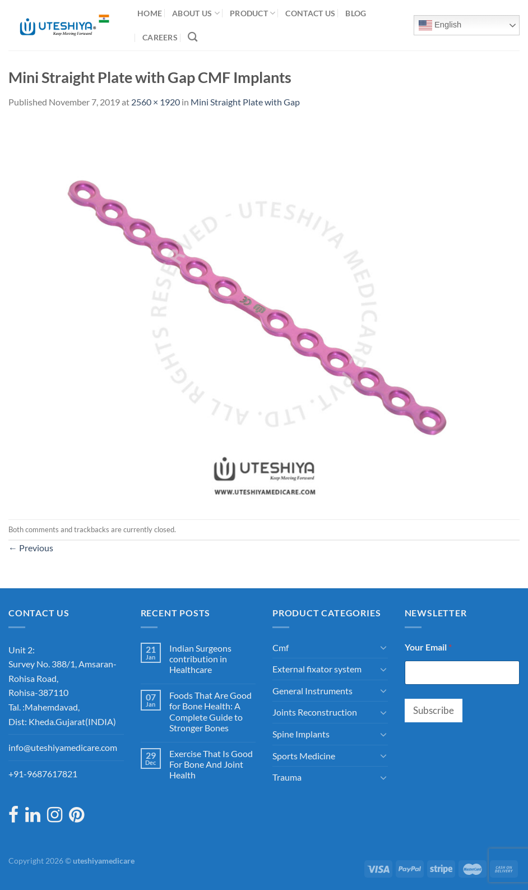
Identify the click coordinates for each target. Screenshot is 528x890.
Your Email (428, 647)
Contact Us (310, 13)
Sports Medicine (303, 755)
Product (253, 13)
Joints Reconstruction (314, 712)
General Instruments (312, 690)
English (440, 25)
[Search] (192, 37)
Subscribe (433, 710)
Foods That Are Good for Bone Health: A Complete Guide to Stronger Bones (210, 711)
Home (149, 13)
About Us (196, 13)
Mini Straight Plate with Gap (245, 101)
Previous (30, 547)
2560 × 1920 (155, 101)
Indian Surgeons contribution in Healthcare (200, 659)
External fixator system (317, 668)
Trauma (287, 777)
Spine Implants (301, 733)
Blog (355, 13)
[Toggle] (383, 647)
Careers (160, 37)
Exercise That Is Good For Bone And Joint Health (211, 764)
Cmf (280, 647)
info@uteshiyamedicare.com (62, 747)
